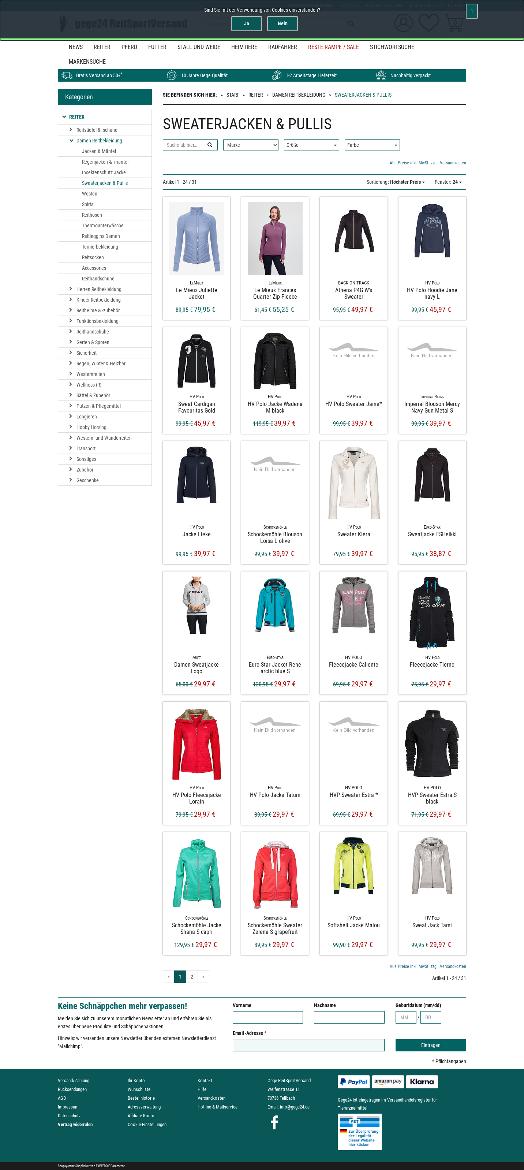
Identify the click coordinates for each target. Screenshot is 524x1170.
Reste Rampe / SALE (333, 47)
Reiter (102, 47)
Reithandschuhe (98, 279)
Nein (283, 23)
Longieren (86, 417)
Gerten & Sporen (92, 342)
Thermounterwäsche (103, 225)
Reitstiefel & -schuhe (96, 130)
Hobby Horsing (91, 427)
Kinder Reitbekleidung (98, 300)
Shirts (87, 204)
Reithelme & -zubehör (98, 310)
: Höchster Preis (396, 182)
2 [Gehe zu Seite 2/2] (192, 977)
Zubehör (84, 470)
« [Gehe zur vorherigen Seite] (169, 977)
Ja (246, 23)
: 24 (448, 182)
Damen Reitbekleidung (298, 95)
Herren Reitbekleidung (98, 289)
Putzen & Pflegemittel (98, 406)
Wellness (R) (88, 385)
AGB (62, 1098)
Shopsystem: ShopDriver (74, 1166)
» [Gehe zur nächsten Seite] (203, 977)
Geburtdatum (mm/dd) (418, 1005)
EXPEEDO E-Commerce (110, 1166)
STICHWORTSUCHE (392, 47)
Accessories (94, 268)
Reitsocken (93, 257)
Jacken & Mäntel (99, 151)
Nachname (325, 1005)
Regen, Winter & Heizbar (101, 363)
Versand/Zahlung (73, 1080)
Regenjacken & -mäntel (105, 162)
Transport (86, 448)
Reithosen (92, 215)
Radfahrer (282, 47)
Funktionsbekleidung (97, 321)
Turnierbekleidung (100, 247)
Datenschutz (69, 1115)
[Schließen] (472, 11)
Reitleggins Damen (101, 236)
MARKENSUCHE (87, 61)
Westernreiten (90, 374)
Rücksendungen (72, 1089)
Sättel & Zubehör (93, 395)
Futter (157, 47)
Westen (89, 194)
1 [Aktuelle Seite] (180, 977)
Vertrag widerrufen (75, 1124)
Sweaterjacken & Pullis (105, 183)
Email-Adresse (249, 1033)
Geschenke (87, 480)
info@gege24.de (295, 1107)
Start (233, 95)
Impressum (68, 1107)
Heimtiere (244, 47)
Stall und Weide (198, 47)
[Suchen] (209, 145)
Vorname (242, 1005)
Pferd (129, 47)
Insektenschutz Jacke (104, 172)
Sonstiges (86, 459)
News (76, 47)
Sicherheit (86, 353)
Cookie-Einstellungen (147, 1124)
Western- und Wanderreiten (104, 438)
